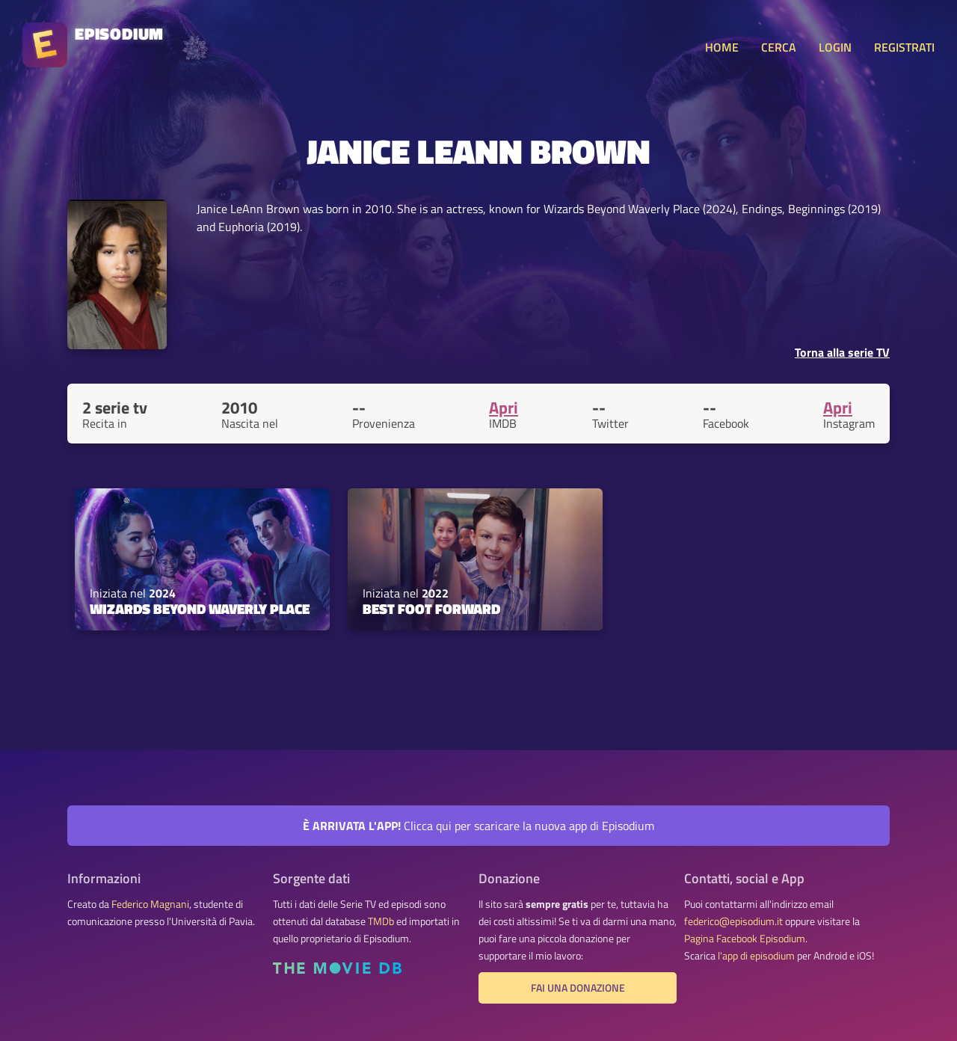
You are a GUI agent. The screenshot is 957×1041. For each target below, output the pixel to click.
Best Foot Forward (431, 608)
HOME (722, 47)
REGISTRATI (904, 47)
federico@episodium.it (733, 921)
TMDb (381, 921)
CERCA (778, 47)
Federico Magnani (150, 904)
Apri (503, 407)
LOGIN (835, 47)
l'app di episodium (756, 956)
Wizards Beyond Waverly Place (200, 608)
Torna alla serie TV (842, 352)
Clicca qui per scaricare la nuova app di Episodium (478, 826)
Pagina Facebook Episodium (744, 938)
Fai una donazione (578, 988)
